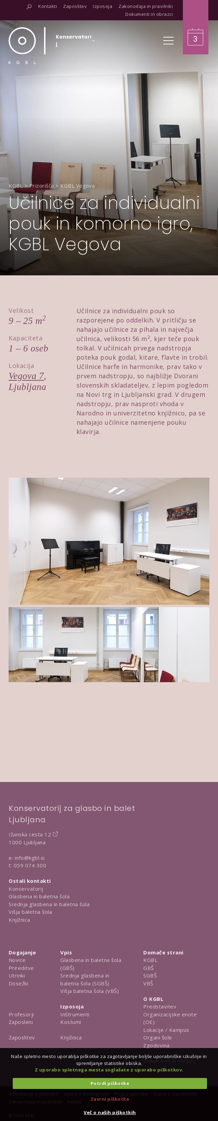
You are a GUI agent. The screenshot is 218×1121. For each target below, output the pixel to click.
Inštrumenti (75, 1014)
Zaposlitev (22, 1037)
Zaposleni (21, 1021)
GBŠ (148, 967)
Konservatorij (26, 888)
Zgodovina (156, 1045)
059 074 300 (30, 865)
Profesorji (21, 1014)
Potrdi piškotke (110, 1083)
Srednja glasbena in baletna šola (49, 904)
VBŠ (148, 983)
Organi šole (157, 1037)
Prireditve (21, 967)
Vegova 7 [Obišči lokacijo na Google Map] (26, 376)
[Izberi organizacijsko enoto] (73, 42)
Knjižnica (19, 919)
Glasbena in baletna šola (39, 896)
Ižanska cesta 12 (30, 834)
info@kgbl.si (30, 857)
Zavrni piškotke (110, 1099)
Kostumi (70, 1021)
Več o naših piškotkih (110, 1112)
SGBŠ (150, 975)
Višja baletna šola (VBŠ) (89, 990)
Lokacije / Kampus (166, 1029)
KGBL (150, 959)
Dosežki (19, 983)
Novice (17, 959)
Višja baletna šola (30, 911)
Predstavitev (159, 1006)
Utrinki (17, 975)
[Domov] (22, 45)
